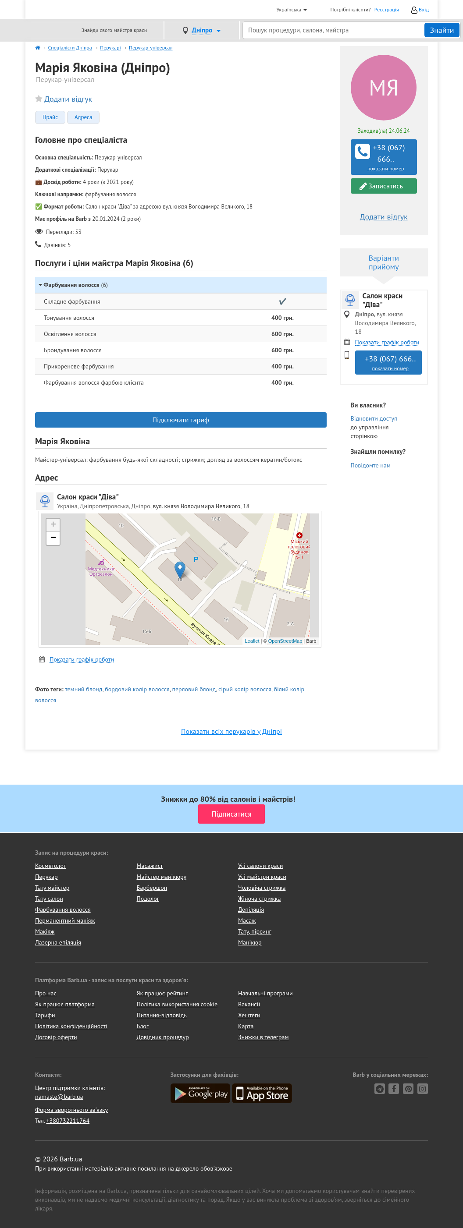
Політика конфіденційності (71, 1026)
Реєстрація (386, 9)
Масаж (247, 920)
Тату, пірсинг (254, 931)
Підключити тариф (181, 419)
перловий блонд (194, 689)
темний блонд (83, 689)
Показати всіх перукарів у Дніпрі (231, 731)
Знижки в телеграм (263, 1037)
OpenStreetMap (285, 641)
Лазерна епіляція (58, 942)
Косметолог (50, 866)
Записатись (381, 186)
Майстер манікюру (162, 877)
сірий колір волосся (244, 689)
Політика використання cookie (177, 1004)
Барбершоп (152, 888)
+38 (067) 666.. (385, 157)
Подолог (148, 898)
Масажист (150, 866)
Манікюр (250, 942)
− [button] (53, 538)
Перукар (46, 877)
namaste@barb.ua (59, 1097)
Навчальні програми (265, 993)
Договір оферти (56, 1037)
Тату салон (49, 898)
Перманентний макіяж (65, 920)
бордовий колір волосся (137, 689)
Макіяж (44, 931)
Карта (245, 1026)
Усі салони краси (260, 866)
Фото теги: (49, 689)
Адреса (83, 117)
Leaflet (252, 641)
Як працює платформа (65, 1004)
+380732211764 (67, 1121)
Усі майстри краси (262, 877)
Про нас (46, 993)
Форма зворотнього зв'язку (71, 1110)
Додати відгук (68, 99)
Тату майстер (52, 888)
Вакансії (249, 1004)
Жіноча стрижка (259, 898)
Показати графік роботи (82, 659)
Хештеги (249, 1015)
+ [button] (53, 525)
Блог (143, 1026)
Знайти (442, 30)
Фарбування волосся (63, 909)
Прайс (50, 117)
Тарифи (45, 1015)
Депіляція (251, 909)
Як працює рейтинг (162, 993)
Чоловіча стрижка (261, 888)
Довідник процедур (163, 1037)
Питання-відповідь (162, 1015)
